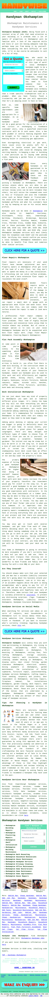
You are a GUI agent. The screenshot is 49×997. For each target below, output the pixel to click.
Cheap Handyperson (22, 915)
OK (41, 996)
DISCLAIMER (42, 11)
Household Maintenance (23, 910)
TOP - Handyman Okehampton (14, 955)
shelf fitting (38, 648)
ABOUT (27, 11)
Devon (16, 689)
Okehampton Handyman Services (22, 820)
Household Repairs (37, 908)
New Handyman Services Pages (17, 975)
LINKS (21, 11)
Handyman (28, 900)
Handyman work (8, 211)
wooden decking (20, 660)
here (26, 815)
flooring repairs (10, 657)
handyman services (21, 233)
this (19, 625)
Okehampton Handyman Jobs (32, 938)
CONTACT (33, 11)
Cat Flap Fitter (25, 929)
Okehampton (38, 211)
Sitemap (3, 975)
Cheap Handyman (27, 896)
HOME (15, 11)
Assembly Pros (30, 924)
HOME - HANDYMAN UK (24, 967)
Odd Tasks (6, 910)
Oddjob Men (7, 903)
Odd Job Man (8, 898)
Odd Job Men (40, 910)
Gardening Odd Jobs (12, 912)
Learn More (33, 996)
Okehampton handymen (11, 643)
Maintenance (40, 900)
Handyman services (38, 808)
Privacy (45, 980)
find (10, 784)
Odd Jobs (32, 903)
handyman (14, 240)
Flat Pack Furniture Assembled (26, 927)
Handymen (21, 898)
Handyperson (7, 908)
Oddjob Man (13, 896)
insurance (31, 595)
